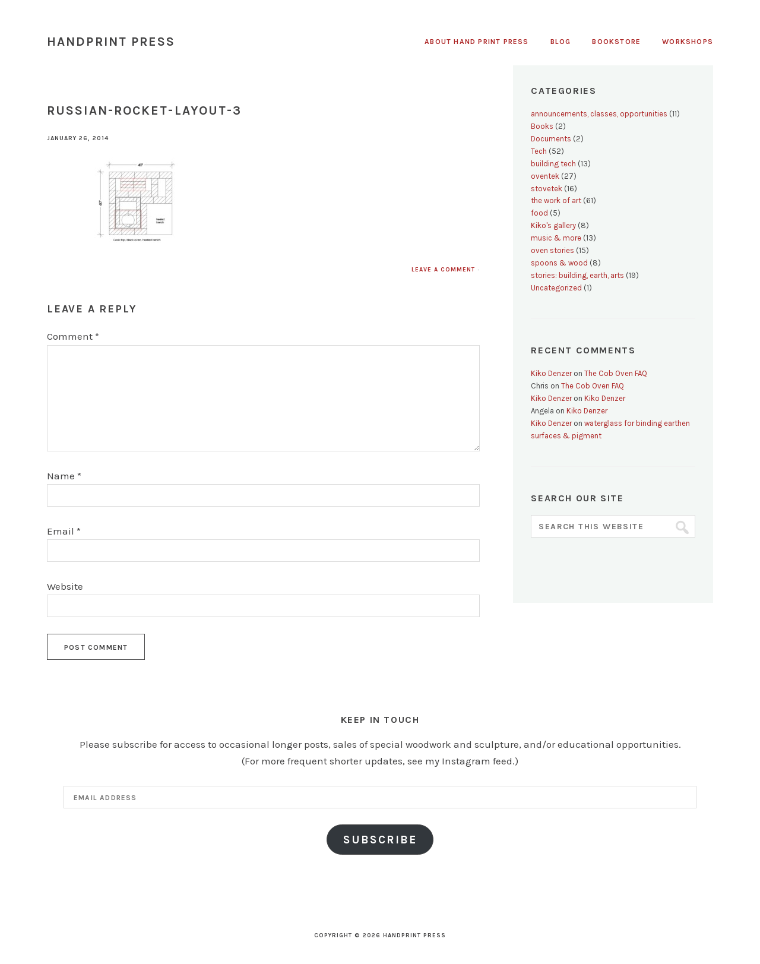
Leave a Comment (443, 269)
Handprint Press (111, 41)
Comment (73, 336)
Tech (539, 151)
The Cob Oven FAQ (615, 373)
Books (542, 126)
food (539, 212)
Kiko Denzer (551, 373)
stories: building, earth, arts (577, 275)
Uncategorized (556, 287)
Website (65, 586)
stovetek (546, 188)
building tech (553, 163)
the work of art (556, 200)
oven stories (552, 250)
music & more (556, 237)
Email (64, 531)
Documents (551, 138)
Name (64, 476)
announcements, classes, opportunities (599, 113)
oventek (545, 176)
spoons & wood (559, 262)
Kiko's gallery (553, 225)
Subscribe (379, 839)
